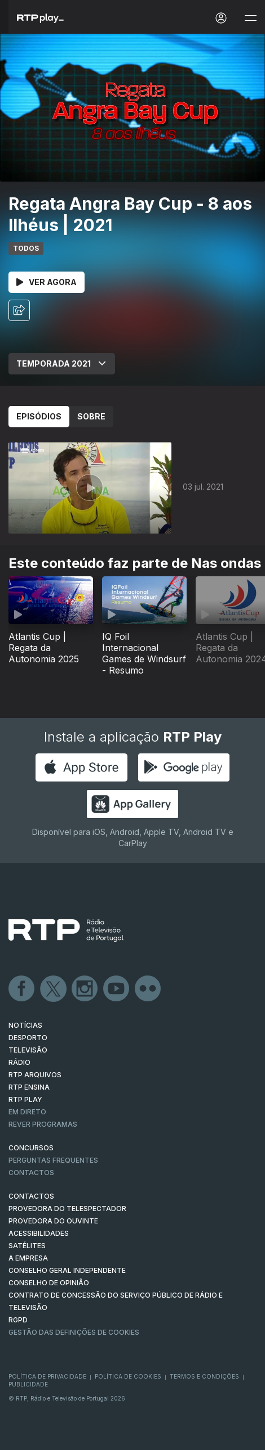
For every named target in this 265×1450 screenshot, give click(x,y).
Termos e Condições (204, 1376)
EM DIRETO (27, 1112)
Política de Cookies (128, 1376)
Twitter (53, 988)
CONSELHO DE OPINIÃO (48, 1283)
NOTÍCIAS (25, 1025)
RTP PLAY (25, 1099)
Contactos (31, 1172)
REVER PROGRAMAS (42, 1124)
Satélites (27, 1245)
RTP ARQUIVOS (34, 1074)
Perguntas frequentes (53, 1160)
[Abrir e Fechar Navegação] (250, 18)
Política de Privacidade (47, 1376)
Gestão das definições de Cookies (73, 1332)
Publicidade (28, 1384)
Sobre (91, 416)
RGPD (18, 1320)
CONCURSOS (31, 1148)
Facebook (22, 988)
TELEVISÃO (27, 1050)
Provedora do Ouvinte (53, 1221)
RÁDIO (19, 1062)
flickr (148, 988)
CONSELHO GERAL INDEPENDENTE (67, 1270)
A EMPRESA (28, 1258)
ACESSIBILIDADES (38, 1233)
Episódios (38, 416)
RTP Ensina (29, 1087)
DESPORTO (27, 1037)
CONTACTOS (31, 1196)
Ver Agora (46, 282)
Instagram (85, 988)
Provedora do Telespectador (67, 1208)
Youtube (116, 988)
